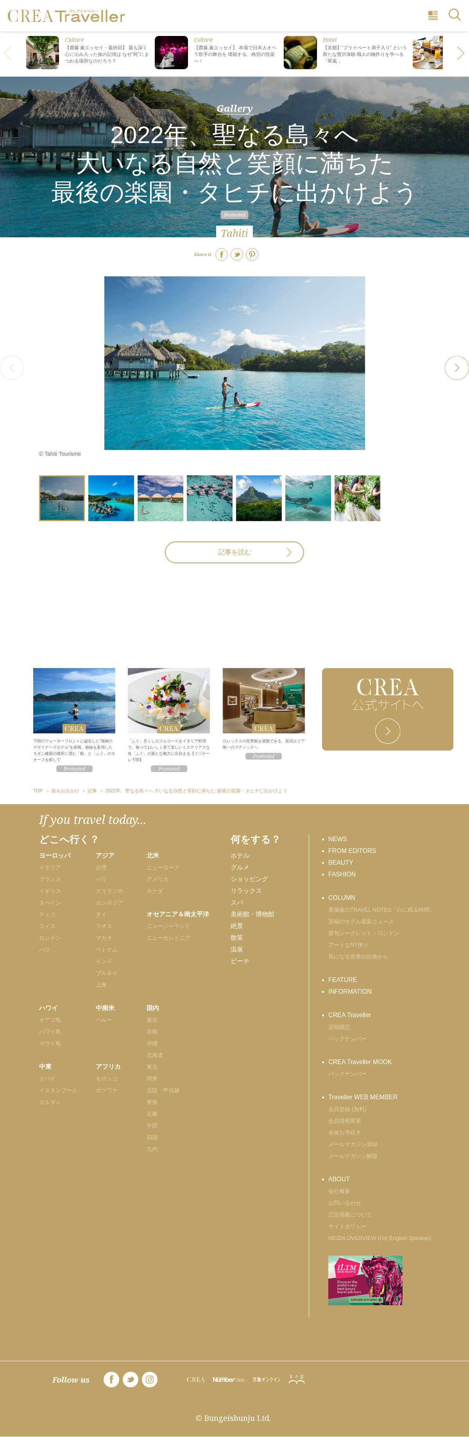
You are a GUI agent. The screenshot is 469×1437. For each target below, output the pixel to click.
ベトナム (107, 949)
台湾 (101, 867)
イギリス (50, 891)
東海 (152, 1102)
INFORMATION (350, 991)
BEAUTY (340, 862)
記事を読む (234, 552)
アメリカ (157, 879)
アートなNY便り (348, 945)
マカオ (104, 938)
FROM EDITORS (352, 851)
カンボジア (109, 902)
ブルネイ (107, 973)
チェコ (47, 914)
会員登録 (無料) (347, 1109)
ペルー (104, 1020)
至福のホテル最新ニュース (361, 921)
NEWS (337, 839)
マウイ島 (50, 1043)
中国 (152, 1125)
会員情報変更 (344, 1121)
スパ (237, 902)
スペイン (50, 902)
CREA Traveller (349, 1015)
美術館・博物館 (252, 914)
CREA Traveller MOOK (360, 1062)
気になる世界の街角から (358, 956)
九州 (152, 1149)
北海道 (155, 1055)
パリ (44, 949)
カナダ (155, 891)
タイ (101, 914)
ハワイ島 (50, 1031)
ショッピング (249, 879)
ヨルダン (50, 1102)
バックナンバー (347, 1039)
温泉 (237, 949)
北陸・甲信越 (163, 1090)
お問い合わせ (344, 1203)
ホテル (240, 855)
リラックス (246, 890)
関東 (152, 1078)
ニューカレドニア (168, 938)
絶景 (237, 926)
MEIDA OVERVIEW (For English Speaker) (379, 1238)
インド (104, 961)
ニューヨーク (163, 867)
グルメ (240, 867)
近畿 (152, 1114)
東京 (152, 1020)
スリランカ (109, 891)
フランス (50, 879)
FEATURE (342, 980)
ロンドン (50, 938)
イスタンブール (58, 1090)
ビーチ (240, 961)
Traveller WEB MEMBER (362, 1097)
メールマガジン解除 (353, 1156)
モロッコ (107, 1078)
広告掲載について (350, 1214)
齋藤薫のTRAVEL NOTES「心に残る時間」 (381, 910)
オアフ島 (50, 1020)
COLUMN (341, 897)
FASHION (342, 874)
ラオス (104, 926)
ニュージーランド (168, 926)
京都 (152, 1031)
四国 (152, 1137)
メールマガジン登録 (353, 1144)
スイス (47, 926)
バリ (101, 879)
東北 (152, 1067)
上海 (101, 985)
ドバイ (47, 1078)
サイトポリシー (347, 1226)
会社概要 (339, 1191)
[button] (461, 54)
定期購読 (339, 1027)
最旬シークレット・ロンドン (363, 933)
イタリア (50, 867)
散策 (237, 937)
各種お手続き (344, 1132)
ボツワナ (107, 1090)
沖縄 (152, 1043)
